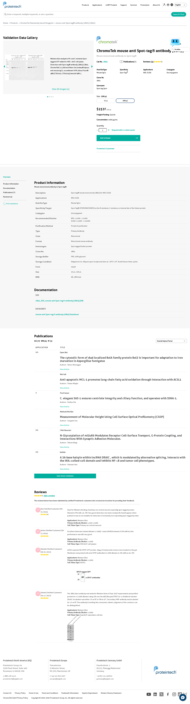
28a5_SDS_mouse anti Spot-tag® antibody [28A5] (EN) (59, 301)
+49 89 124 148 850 (104, 676)
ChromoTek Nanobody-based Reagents (37, 23)
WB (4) (44, 341)
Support (123, 5)
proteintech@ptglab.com (13, 679)
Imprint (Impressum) (89, 693)
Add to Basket (105, 138)
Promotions (144, 5)
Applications (97, 5)
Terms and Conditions (50, 693)
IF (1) (50, 341)
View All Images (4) (60, 89)
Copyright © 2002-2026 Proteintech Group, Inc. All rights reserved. (57, 698)
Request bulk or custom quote (123, 130)
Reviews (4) (148, 62)
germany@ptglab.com (105, 679)
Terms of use (33, 693)
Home (5, 23)
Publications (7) (9, 192)
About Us (156, 5)
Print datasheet (10, 204)
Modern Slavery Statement (111, 693)
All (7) (37, 341)
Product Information (11, 184)
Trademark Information (70, 693)
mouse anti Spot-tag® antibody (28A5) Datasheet (57, 314)
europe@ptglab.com (58, 679)
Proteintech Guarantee (105, 149)
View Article (64, 369)
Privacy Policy (20, 693)
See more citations (65, 476)
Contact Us (7, 693)
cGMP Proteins (111, 5)
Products (85, 5)
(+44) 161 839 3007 (57, 676)
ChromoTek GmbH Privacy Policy (15, 698)
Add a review (49, 496)
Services (133, 5)
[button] (182, 697)
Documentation (9, 188)
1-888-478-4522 (9, 676)
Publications (128, 62)
